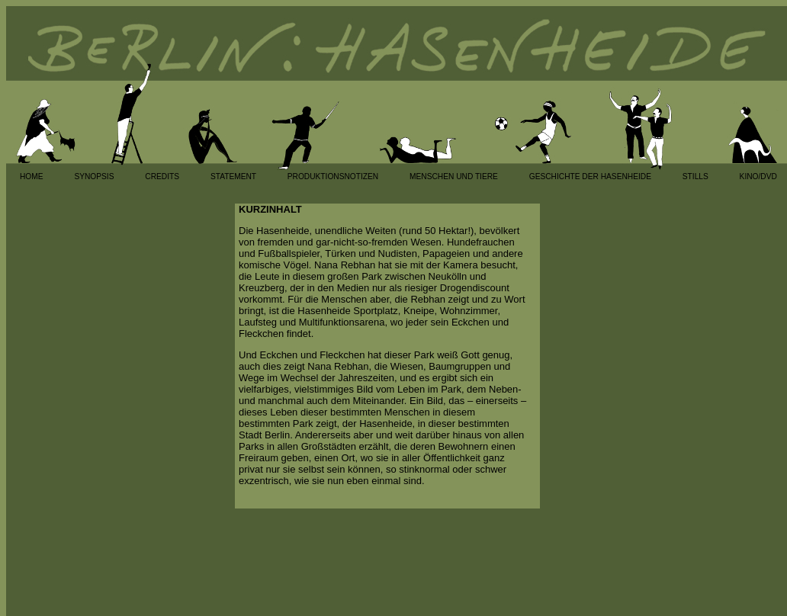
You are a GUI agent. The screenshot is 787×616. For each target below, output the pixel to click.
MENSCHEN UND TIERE (454, 176)
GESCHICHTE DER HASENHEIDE (590, 176)
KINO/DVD (758, 176)
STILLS (695, 176)
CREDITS (162, 176)
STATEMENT (233, 176)
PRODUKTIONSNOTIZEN (332, 176)
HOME (31, 176)
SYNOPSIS (94, 176)
